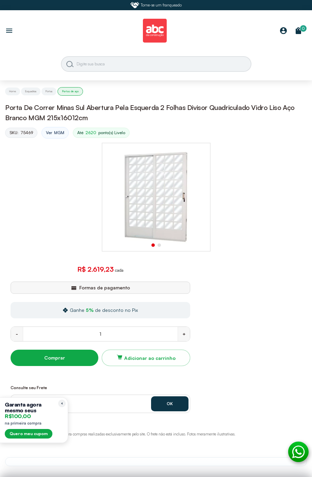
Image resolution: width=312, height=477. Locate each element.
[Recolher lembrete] (62, 403)
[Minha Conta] (283, 31)
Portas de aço (70, 91)
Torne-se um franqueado (156, 5)
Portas (49, 91)
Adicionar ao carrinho (150, 358)
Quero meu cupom (29, 433)
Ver (55, 133)
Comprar (54, 358)
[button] (153, 245)
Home (12, 91)
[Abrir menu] (9, 31)
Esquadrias (30, 91)
